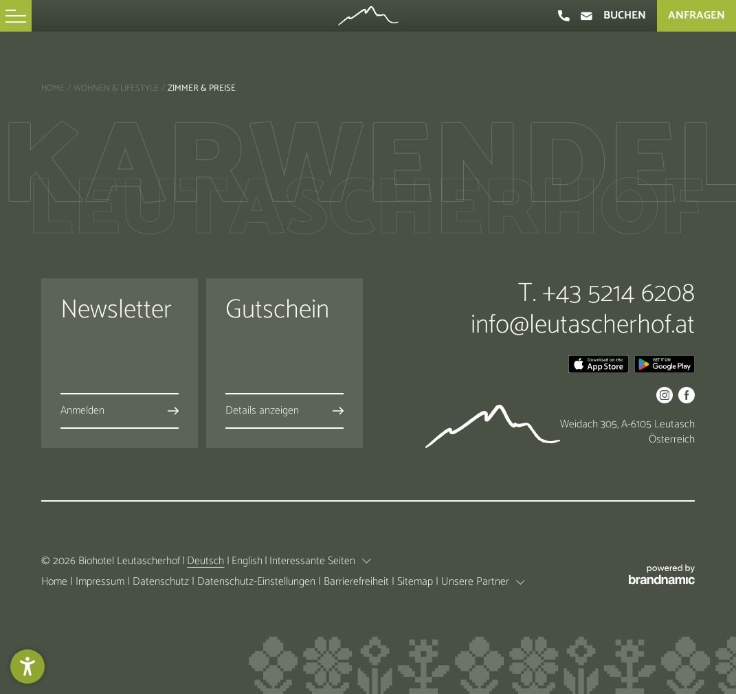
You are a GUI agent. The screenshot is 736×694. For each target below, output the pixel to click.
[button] (16, 16)
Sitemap (416, 581)
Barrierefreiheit (358, 581)
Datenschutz (162, 581)
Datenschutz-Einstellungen (257, 581)
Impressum (101, 581)
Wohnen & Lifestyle (116, 88)
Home (53, 88)
